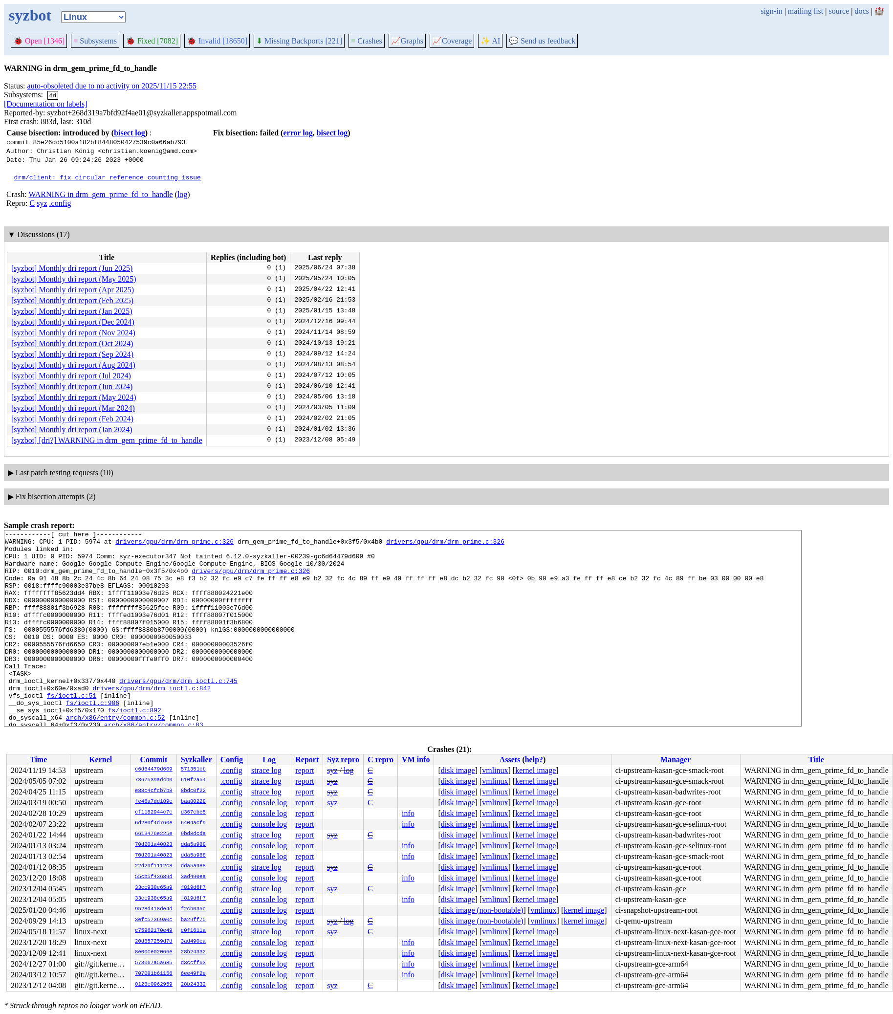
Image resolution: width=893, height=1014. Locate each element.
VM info (416, 759)
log (182, 194)
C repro (380, 759)
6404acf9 (193, 823)
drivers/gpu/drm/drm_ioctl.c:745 (178, 711)
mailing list (805, 11)
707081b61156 (154, 973)
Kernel (100, 759)
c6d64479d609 (154, 769)
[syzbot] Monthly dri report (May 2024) (73, 397)
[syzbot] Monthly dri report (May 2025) (73, 279)
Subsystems (95, 41)
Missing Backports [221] (299, 41)
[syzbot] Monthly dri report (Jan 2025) (71, 311)
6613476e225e (154, 834)
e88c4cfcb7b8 (154, 791)
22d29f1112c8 (154, 866)
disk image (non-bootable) (482, 910)
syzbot (30, 15)
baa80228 (193, 801)
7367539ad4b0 (154, 780)
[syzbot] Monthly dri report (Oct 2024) (72, 343)
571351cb (193, 769)
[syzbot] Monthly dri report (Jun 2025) (71, 268)
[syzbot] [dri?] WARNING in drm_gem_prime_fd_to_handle (106, 440)
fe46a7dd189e (154, 801)
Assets (510, 759)
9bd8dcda (193, 834)
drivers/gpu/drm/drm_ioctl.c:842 (151, 720)
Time (38, 759)
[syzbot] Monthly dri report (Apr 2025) (72, 290)
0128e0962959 (154, 984)
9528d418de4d (154, 909)
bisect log (129, 133)
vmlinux (495, 770)
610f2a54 (193, 780)
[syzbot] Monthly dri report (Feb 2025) (72, 300)
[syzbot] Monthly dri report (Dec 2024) (72, 322)
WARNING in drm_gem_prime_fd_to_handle (100, 194)
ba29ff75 (193, 920)
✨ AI (490, 41)
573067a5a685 (154, 963)
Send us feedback (542, 41)
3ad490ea (193, 877)
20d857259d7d (154, 941)
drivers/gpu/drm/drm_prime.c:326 (174, 544)
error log (297, 133)
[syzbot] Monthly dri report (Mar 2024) (73, 408)
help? (534, 759)
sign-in (771, 11)
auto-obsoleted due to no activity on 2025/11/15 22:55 (111, 86)
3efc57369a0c (154, 920)
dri (52, 95)
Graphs (407, 41)
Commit (153, 759)
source (839, 11)
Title (816, 759)
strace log (266, 770)
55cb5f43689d (154, 877)
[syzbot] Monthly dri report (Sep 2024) (72, 354)
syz (42, 203)
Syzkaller (196, 759)
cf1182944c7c (154, 812)
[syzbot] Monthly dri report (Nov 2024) (73, 333)
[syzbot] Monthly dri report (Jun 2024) (71, 386)
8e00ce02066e (154, 952)
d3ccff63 (193, 963)
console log (269, 802)
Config (231, 759)
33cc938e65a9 (154, 887)
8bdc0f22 (193, 791)
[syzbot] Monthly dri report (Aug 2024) (73, 365)
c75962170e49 (154, 930)
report (304, 770)
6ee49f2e (193, 973)
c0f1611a (193, 930)
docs (861, 11)
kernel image (535, 770)
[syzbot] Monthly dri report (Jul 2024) (71, 376)
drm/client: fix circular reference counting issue (107, 177)
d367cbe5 (193, 812)
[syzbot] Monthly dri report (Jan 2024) (71, 429)
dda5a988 (193, 844)
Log (269, 759)
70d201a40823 (154, 844)
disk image (458, 770)
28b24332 (193, 952)
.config (60, 203)
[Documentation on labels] (45, 104)
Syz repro (343, 759)
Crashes (366, 41)
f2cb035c (193, 909)
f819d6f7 (193, 887)
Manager (675, 759)
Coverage (452, 41)
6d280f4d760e (154, 823)
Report (307, 759)
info (408, 813)
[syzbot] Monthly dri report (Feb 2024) (72, 419)
